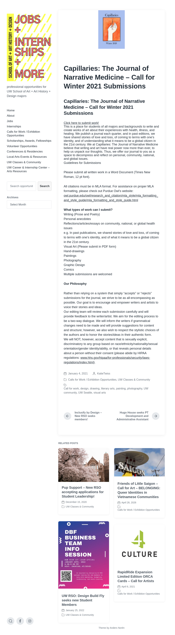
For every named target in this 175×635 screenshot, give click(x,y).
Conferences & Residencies (25, 151)
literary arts (108, 388)
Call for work (71, 388)
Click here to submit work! (81, 123)
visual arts (100, 392)
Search (45, 186)
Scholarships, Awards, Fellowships (29, 140)
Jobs (10, 121)
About (10, 115)
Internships (14, 126)
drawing (94, 388)
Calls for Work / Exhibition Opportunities (92, 379)
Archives (12, 197)
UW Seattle (85, 392)
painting (121, 388)
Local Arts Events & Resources (27, 156)
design (84, 388)
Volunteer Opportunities (22, 146)
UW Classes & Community (24, 162)
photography (134, 388)
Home (11, 110)
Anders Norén (117, 627)
